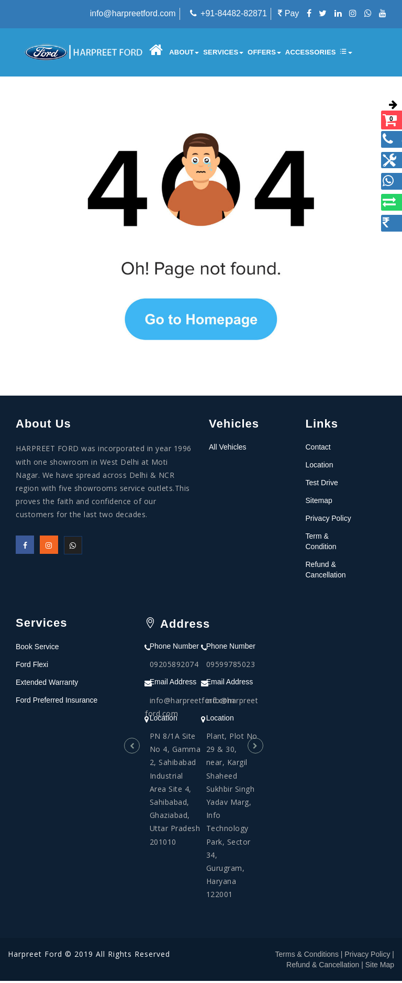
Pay (288, 13)
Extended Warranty (47, 684)
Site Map (379, 967)
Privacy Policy (328, 521)
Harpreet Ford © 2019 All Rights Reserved (89, 956)
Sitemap (319, 503)
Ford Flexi (32, 666)
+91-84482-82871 (233, 13)
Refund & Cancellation (322, 967)
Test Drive (322, 485)
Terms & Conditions (307, 956)
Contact (318, 449)
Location (319, 467)
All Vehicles (228, 449)
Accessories (308, 52)
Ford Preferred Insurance (56, 702)
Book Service (37, 649)
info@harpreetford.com (133, 13)
